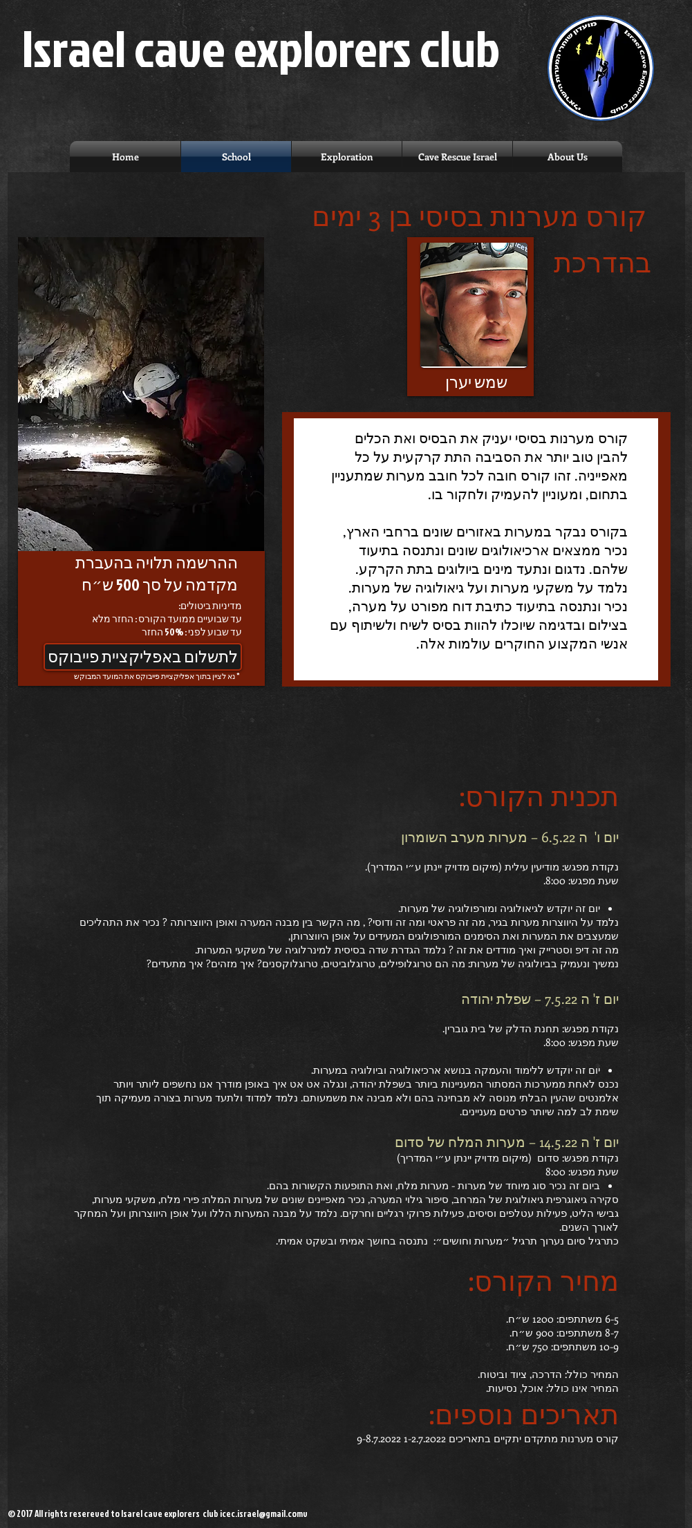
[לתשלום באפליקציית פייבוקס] (143, 657)
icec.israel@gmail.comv (264, 1513)
